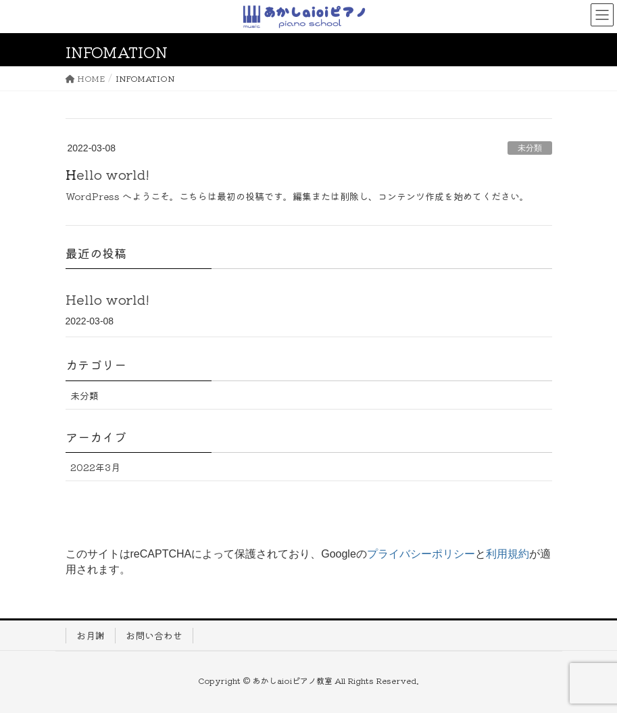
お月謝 (90, 635)
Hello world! (107, 174)
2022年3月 (95, 467)
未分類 (530, 148)
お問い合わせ (154, 635)
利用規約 (507, 554)
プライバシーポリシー (421, 554)
